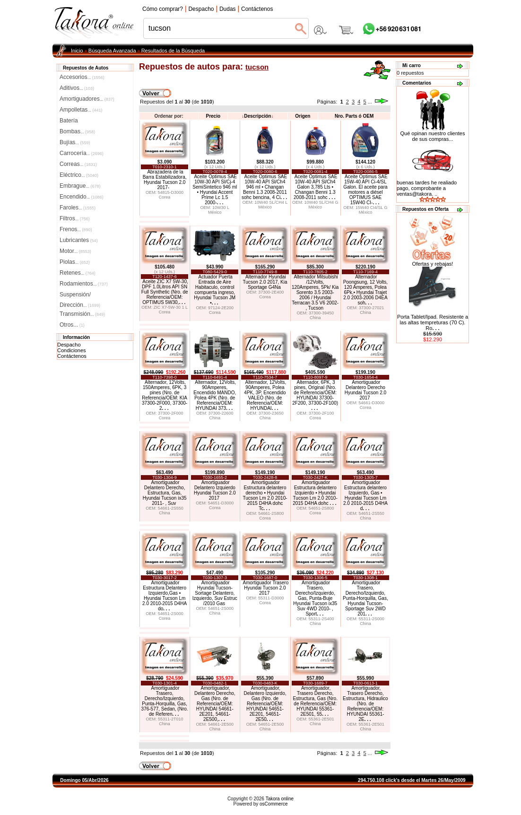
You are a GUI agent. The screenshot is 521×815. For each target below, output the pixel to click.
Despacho (69, 344)
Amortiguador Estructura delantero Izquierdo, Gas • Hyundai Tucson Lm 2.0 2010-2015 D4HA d (365, 495)
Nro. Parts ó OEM (354, 116)
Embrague (80, 185)
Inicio (77, 50)
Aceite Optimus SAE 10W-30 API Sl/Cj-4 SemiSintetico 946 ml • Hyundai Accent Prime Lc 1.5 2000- (214, 189)
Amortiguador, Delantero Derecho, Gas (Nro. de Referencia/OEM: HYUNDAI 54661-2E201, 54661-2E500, (214, 703)
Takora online (280, 798)
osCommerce (273, 803)
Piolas (75, 262)
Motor (75, 251)
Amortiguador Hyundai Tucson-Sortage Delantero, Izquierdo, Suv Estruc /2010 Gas (214, 593)
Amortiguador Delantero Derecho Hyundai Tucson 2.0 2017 (365, 390)
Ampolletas (81, 109)
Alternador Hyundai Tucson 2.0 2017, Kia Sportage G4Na (265, 282)
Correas (78, 164)
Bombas (77, 131)
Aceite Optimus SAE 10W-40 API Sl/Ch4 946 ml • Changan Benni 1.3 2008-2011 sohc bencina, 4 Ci (264, 187)
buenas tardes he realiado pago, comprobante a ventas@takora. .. (427, 188)
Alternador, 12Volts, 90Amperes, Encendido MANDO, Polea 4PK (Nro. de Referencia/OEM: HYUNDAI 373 (214, 395)
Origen (302, 116)
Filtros (75, 218)
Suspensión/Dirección (80, 295)
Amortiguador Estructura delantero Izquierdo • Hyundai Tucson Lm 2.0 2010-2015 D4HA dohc (315, 493)
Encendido (82, 196)
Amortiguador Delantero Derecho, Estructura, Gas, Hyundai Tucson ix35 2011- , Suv (165, 493)
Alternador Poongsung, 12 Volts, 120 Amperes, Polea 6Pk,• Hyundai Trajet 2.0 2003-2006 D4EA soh (365, 289)
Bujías (75, 142)
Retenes (78, 272)
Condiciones (71, 350)
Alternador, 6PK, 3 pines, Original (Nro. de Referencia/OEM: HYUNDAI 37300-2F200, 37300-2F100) (315, 395)
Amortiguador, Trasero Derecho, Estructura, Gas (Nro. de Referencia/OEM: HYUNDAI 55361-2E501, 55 (315, 701)
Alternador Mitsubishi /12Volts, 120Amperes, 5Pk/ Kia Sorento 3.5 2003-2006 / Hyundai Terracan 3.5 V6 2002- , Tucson (315, 292)
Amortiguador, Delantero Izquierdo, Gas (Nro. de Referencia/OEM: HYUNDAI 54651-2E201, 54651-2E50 (264, 703)
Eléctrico (79, 175)
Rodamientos (84, 283)
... (370, 101)
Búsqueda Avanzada (112, 50)
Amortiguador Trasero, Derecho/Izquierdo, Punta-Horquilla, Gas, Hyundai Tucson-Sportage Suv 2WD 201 (365, 598)
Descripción (257, 116)
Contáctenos (72, 356)
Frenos (76, 229)
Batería (69, 120)
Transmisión (82, 314)
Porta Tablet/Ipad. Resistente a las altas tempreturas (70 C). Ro (432, 322)
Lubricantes (79, 240)
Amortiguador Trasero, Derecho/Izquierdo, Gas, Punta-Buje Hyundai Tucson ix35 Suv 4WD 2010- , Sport (315, 598)
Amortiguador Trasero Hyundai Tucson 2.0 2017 (266, 588)
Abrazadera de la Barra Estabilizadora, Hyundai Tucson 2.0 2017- (165, 179)
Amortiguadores (87, 98)
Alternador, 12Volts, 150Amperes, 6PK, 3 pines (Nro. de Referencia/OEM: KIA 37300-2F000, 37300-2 (164, 395)
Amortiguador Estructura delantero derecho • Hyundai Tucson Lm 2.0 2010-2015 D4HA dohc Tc (265, 495)
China (315, 317)
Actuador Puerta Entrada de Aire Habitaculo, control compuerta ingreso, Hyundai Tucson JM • (214, 289)
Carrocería (82, 153)
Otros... (72, 324)
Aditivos (77, 88)
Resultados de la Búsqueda (173, 50)
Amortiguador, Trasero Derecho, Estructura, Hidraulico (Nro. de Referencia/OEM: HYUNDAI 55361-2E (365, 703)
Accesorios (82, 77)
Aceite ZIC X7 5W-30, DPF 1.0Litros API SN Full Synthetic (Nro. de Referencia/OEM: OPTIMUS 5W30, (164, 292)
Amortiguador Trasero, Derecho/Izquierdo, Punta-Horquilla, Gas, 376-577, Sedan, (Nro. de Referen (164, 701)
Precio (213, 116)
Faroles (78, 207)
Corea (165, 197)
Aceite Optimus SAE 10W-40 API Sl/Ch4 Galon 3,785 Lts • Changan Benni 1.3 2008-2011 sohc (315, 187)
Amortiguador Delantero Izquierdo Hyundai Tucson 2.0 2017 (214, 490)
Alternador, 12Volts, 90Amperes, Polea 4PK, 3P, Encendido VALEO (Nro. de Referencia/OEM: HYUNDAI (265, 395)
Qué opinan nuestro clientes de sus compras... (432, 134)
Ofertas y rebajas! (432, 264)
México (215, 212)
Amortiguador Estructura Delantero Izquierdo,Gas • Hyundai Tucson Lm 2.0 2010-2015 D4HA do (164, 595)
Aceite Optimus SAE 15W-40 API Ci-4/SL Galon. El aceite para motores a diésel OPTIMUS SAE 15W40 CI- (365, 189)
